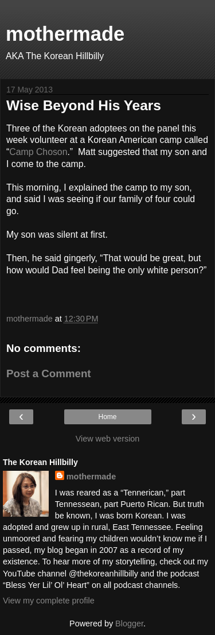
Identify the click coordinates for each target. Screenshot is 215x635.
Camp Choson (38, 152)
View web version (108, 438)
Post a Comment (48, 373)
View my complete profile (49, 600)
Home (107, 417)
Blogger (129, 623)
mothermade (65, 34)
